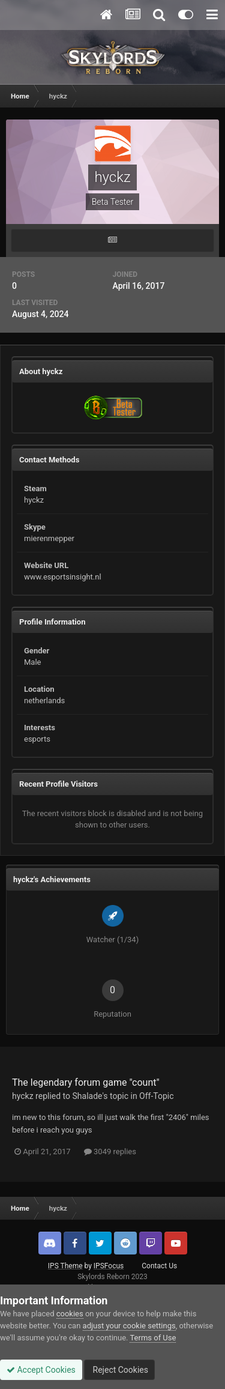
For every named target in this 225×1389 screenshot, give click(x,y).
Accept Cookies (41, 1370)
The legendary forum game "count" (86, 1082)
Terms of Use (153, 1337)
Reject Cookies (119, 1370)
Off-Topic (156, 1096)
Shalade (88, 1096)
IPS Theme (65, 1266)
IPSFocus (109, 1266)
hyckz (23, 1096)
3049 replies (110, 1151)
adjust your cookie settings (129, 1325)
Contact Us (159, 1266)
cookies (69, 1313)
